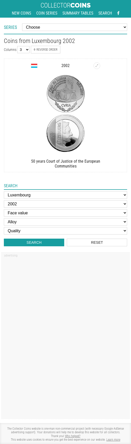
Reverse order (46, 49)
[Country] (65, 195)
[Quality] (65, 231)
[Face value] (65, 213)
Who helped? (72, 436)
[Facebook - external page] (118, 13)
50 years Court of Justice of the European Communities (65, 164)
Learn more (113, 439)
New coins (21, 13)
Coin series (46, 13)
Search (105, 13)
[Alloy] (65, 222)
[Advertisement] (33, 338)
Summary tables (77, 13)
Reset (97, 242)
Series (10, 27)
